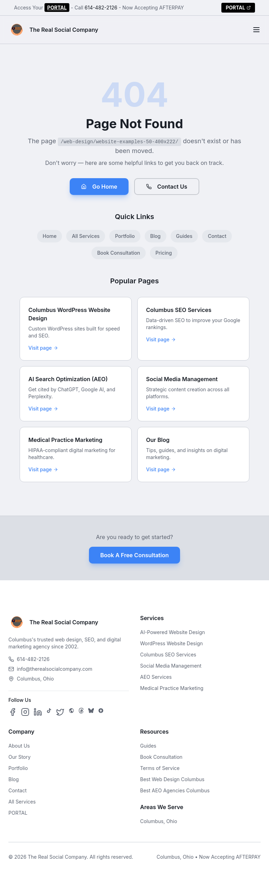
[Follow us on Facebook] (12, 712)
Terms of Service (160, 768)
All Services (85, 236)
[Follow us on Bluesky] (91, 712)
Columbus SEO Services (168, 654)
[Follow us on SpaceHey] (71, 712)
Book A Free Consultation (134, 555)
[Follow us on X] (60, 712)
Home (50, 236)
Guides (184, 236)
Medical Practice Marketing (172, 688)
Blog (155, 236)
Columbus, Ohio (158, 821)
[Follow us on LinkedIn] (38, 712)
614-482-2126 (101, 7)
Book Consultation (118, 253)
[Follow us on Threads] (81, 712)
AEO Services (156, 677)
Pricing (164, 253)
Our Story (19, 757)
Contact (217, 236)
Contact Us (166, 186)
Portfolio (124, 236)
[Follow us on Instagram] (25, 712)
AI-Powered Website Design (172, 632)
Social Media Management (170, 666)
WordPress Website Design (171, 643)
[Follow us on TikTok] (49, 712)
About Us (19, 746)
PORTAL (57, 7)
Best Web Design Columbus (172, 779)
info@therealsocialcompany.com (50, 669)
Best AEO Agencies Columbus (174, 790)
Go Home (99, 186)
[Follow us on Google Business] (101, 712)
